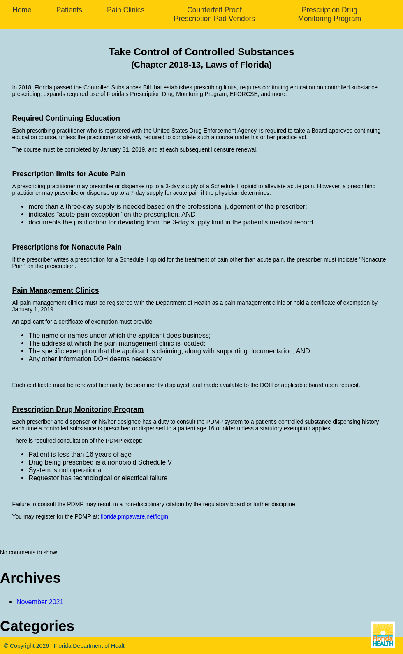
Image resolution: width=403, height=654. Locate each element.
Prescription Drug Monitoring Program (329, 14)
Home (22, 10)
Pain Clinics (125, 10)
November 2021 (40, 601)
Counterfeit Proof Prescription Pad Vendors (214, 14)
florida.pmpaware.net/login (134, 516)
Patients (69, 10)
